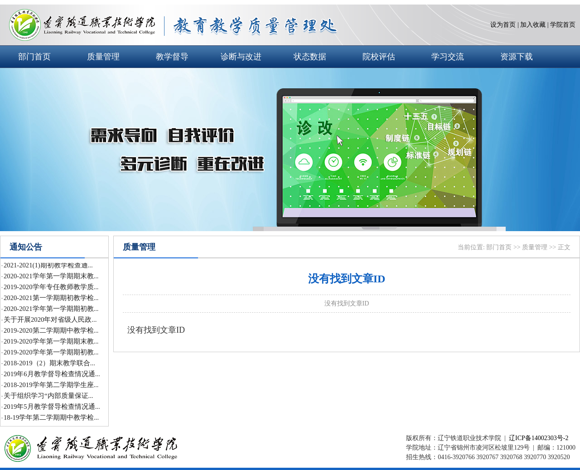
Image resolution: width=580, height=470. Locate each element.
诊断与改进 (241, 56)
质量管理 (103, 56)
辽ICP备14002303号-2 (538, 438)
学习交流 (447, 56)
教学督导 (172, 56)
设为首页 (503, 24)
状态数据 (310, 56)
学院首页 (562, 24)
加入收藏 (533, 24)
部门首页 (34, 56)
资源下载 (516, 56)
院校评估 (378, 56)
